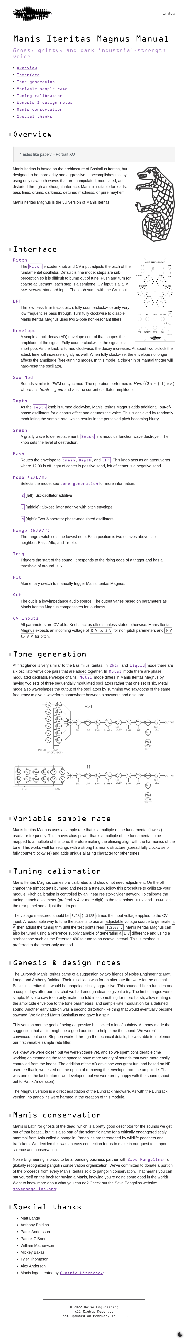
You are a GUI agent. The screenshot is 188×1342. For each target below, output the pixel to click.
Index (169, 13)
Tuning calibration (39, 96)
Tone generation (36, 82)
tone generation (79, 484)
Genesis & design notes (45, 103)
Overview (27, 68)
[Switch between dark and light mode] (180, 1334)
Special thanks (34, 117)
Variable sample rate (42, 89)
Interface (28, 75)
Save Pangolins (145, 1160)
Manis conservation (39, 110)
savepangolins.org (34, 1189)
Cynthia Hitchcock (81, 1273)
